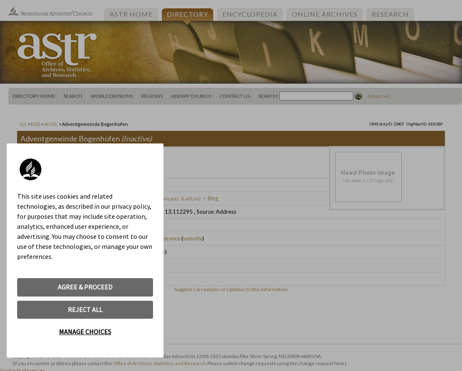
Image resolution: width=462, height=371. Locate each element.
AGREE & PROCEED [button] (85, 287)
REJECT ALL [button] (85, 309)
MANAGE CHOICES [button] (85, 332)
